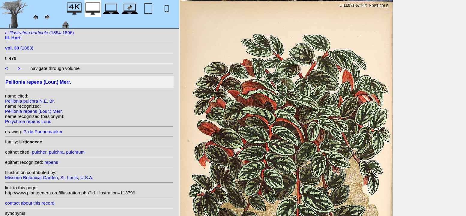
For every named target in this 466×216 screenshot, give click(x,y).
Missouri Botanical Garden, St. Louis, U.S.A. (49, 177)
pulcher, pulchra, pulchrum (58, 151)
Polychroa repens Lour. (28, 121)
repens (51, 162)
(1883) (19, 47)
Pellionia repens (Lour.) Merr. (34, 111)
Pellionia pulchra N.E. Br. (30, 101)
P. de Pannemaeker (43, 131)
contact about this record (29, 203)
